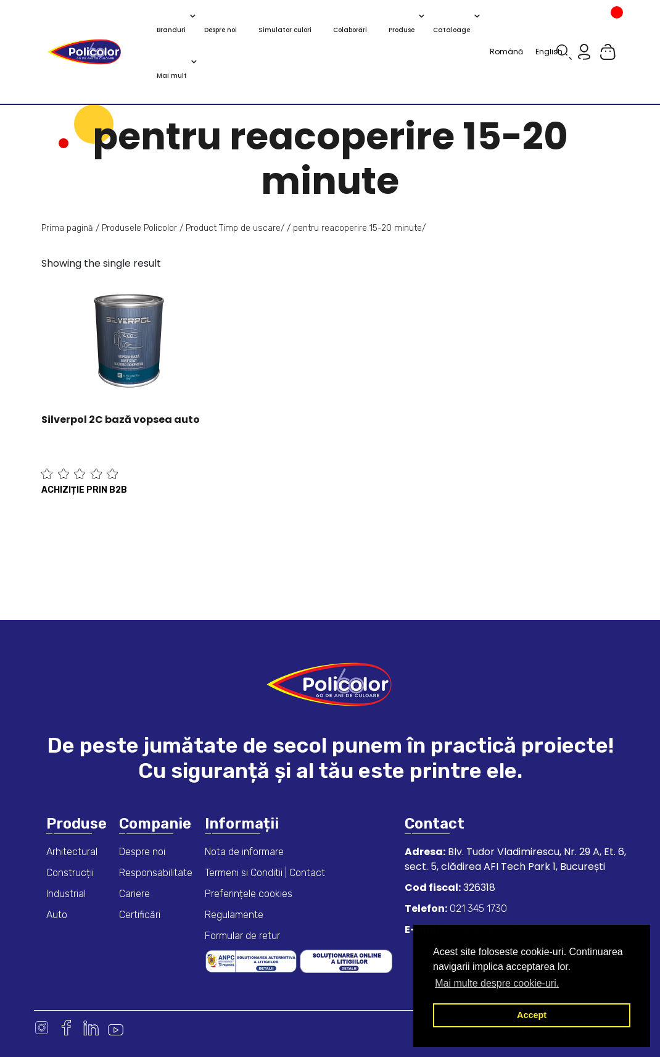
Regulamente (234, 915)
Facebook (66, 1027)
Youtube (115, 1027)
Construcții (70, 873)
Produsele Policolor (139, 228)
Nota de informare (244, 852)
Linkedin (91, 1027)
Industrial (66, 894)
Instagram (41, 1027)
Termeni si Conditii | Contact (265, 873)
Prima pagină (67, 228)
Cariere (134, 894)
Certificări (139, 915)
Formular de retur (242, 936)
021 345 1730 (477, 908)
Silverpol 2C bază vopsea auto (120, 419)
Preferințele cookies (248, 894)
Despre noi (142, 852)
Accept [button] (532, 1015)
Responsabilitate (155, 873)
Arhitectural (71, 852)
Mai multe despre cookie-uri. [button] (497, 983)
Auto (56, 915)
